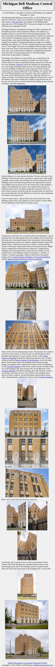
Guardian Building (43, 257)
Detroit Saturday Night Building (27, 360)
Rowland (19, 64)
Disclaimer (19, 663)
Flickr (44, 663)
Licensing (28, 663)
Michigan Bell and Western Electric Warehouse (24, 259)
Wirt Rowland (17, 22)
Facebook (36, 663)
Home (11, 663)
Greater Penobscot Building (22, 257)
